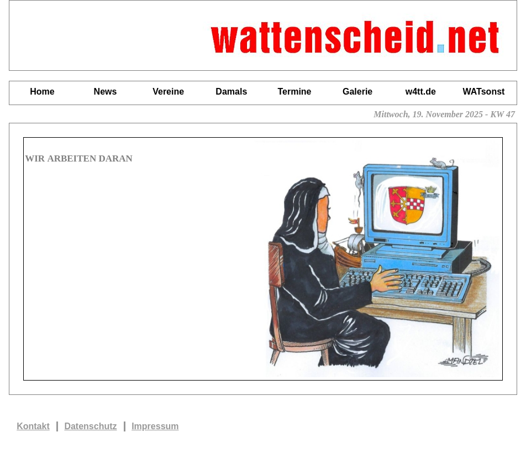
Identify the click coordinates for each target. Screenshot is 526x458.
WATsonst (484, 91)
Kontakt (33, 426)
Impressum (155, 426)
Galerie (357, 91)
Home (42, 91)
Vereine (168, 91)
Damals (231, 91)
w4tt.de (421, 91)
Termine (294, 91)
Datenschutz (90, 426)
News (105, 91)
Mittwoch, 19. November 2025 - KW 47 (445, 114)
